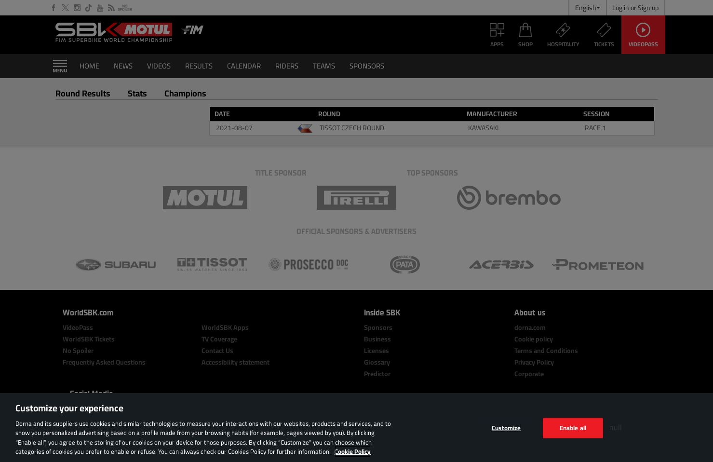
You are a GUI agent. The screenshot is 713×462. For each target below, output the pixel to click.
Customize (506, 428)
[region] (356, 427)
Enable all (573, 428)
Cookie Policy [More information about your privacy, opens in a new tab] (353, 451)
